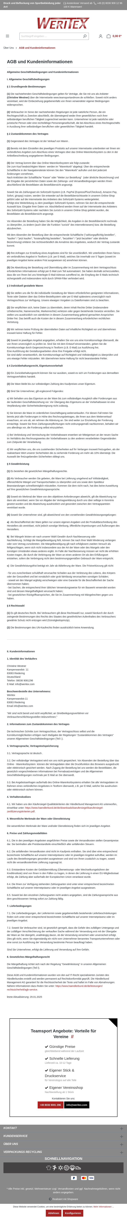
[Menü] (7, 36)
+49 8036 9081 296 (50, 1105)
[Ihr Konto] (101, 36)
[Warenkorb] (114, 36)
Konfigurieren (73, 1213)
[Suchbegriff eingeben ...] (50, 36)
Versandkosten (66, 1188)
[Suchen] (85, 36)
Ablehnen (53, 1213)
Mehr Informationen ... (104, 1207)
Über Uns (10, 1144)
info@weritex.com (76, 1105)
